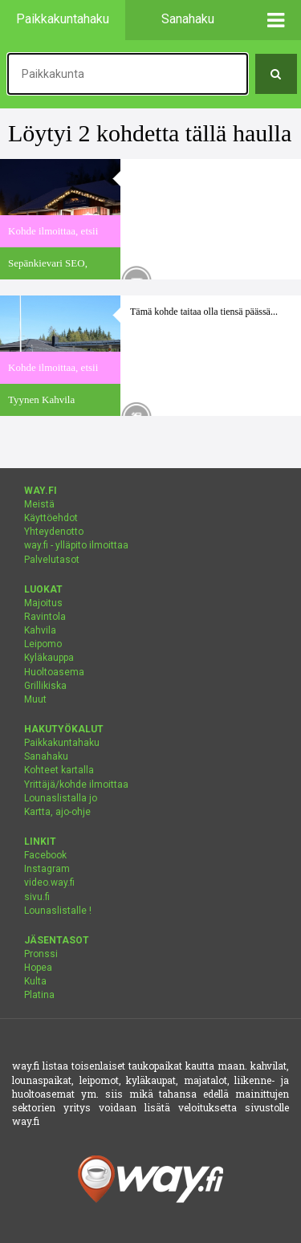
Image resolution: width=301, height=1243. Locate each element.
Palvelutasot (51, 559)
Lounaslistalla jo (60, 798)
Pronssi (41, 954)
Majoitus (43, 603)
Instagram (47, 868)
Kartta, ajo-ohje (57, 811)
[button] (276, 20)
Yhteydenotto (53, 531)
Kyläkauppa (49, 657)
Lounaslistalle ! (58, 910)
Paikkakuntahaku (62, 742)
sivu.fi (37, 897)
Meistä (39, 504)
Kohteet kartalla (59, 770)
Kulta (35, 981)
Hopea (38, 967)
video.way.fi (49, 882)
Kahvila (40, 630)
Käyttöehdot (51, 518)
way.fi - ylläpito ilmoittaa (76, 545)
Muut (35, 699)
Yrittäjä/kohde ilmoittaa (76, 784)
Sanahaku (46, 756)
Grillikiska (45, 685)
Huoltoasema (54, 672)
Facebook (45, 855)
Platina (39, 995)
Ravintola (45, 616)
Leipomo (43, 644)
